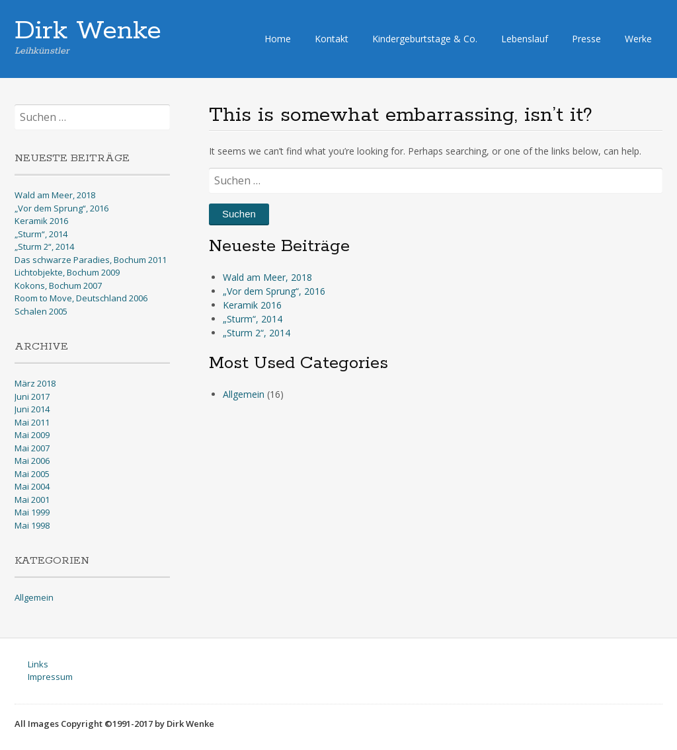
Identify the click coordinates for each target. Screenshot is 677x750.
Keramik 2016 (252, 305)
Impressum (50, 677)
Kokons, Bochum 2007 (58, 285)
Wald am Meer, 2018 (267, 277)
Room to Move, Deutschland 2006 (81, 298)
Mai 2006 (32, 461)
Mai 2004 (32, 486)
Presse (586, 38)
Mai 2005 (32, 474)
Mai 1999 (32, 512)
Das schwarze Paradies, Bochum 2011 (91, 260)
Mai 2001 (32, 500)
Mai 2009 (32, 435)
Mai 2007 (32, 448)
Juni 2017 (32, 396)
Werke (638, 38)
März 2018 (35, 383)
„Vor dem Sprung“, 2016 (274, 291)
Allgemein (243, 394)
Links (38, 664)
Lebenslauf (524, 38)
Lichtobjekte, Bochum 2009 (67, 272)
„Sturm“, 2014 (252, 319)
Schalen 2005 (41, 311)
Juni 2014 (32, 409)
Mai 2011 (32, 422)
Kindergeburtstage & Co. (424, 38)
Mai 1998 (32, 525)
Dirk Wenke (88, 31)
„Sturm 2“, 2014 (256, 332)
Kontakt (331, 38)
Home (277, 38)
